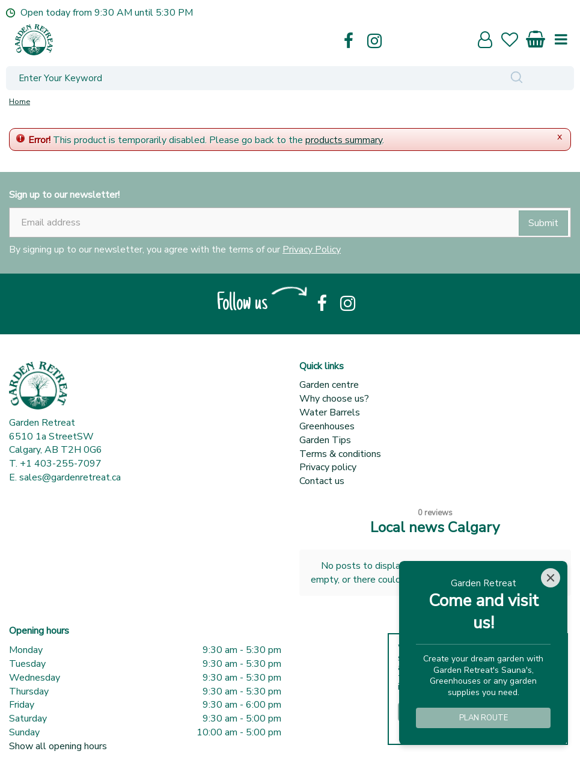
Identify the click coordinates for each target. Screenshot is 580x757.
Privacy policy (327, 467)
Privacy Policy (311, 249)
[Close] (550, 577)
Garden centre (329, 384)
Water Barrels (329, 412)
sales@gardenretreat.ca (70, 477)
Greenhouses (327, 426)
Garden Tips (325, 440)
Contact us (321, 481)
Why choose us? (334, 398)
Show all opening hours (58, 746)
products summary (343, 140)
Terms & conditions (340, 454)
